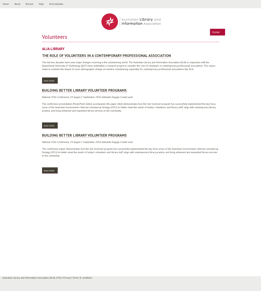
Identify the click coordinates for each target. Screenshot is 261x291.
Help (41, 3)
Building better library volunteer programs (84, 90)
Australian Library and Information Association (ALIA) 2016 (31, 277)
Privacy (66, 277)
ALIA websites (56, 3)
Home (6, 3)
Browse (29, 3)
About (17, 3)
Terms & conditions (82, 277)
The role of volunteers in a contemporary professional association (106, 55)
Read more (51, 80)
